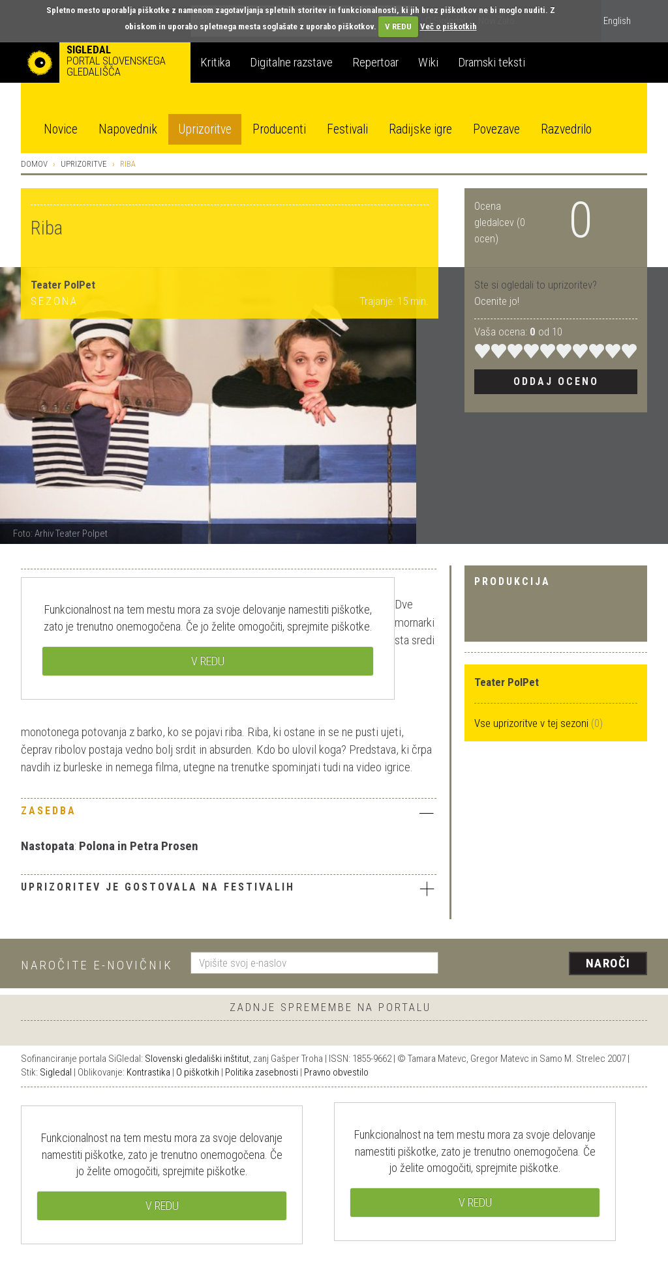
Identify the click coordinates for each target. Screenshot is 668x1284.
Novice (61, 129)
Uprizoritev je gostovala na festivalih (228, 888)
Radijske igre (420, 129)
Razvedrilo (566, 129)
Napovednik (128, 129)
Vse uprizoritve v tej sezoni (532, 723)
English (617, 21)
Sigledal (56, 1072)
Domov (34, 164)
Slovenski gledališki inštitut (197, 1058)
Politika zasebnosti (261, 1072)
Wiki (428, 62)
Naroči (608, 963)
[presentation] (550, 964)
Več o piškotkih (448, 26)
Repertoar (375, 62)
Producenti (279, 129)
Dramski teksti (491, 62)
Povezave (496, 129)
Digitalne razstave (291, 62)
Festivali (347, 129)
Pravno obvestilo (336, 1072)
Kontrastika (148, 1072)
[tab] (228, 814)
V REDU (398, 26)
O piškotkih (197, 1072)
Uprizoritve (205, 129)
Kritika (215, 62)
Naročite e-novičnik (97, 965)
